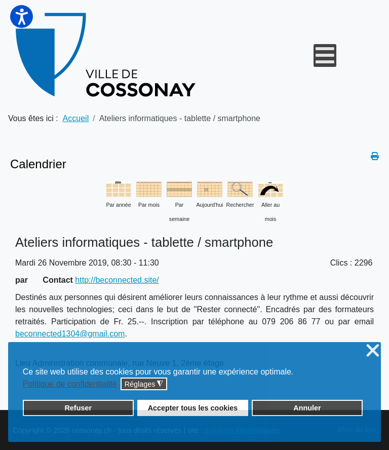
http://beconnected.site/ (117, 280)
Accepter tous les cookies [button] (193, 408)
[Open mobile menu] (325, 55)
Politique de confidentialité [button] (70, 384)
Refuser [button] (78, 408)
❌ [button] (373, 351)
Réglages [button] (144, 384)
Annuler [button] (307, 408)
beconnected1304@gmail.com (70, 333)
